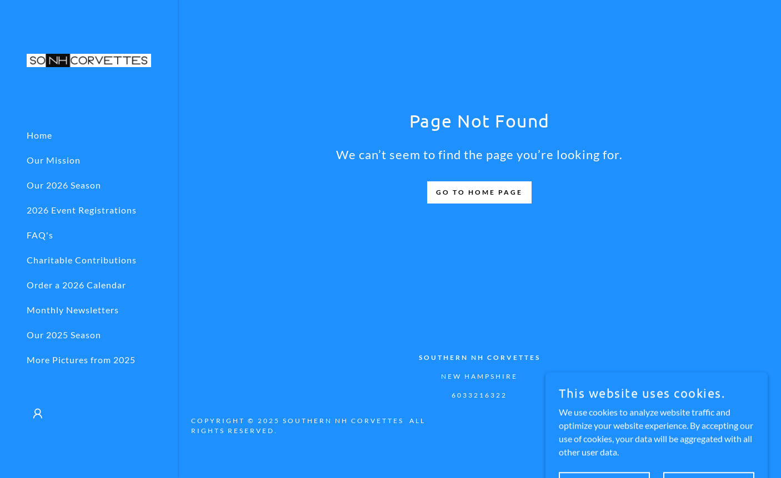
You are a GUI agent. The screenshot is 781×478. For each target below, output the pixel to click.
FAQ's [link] (40, 235)
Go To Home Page (479, 192)
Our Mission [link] (54, 160)
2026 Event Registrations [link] (82, 210)
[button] (38, 414)
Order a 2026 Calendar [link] (76, 284)
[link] (89, 59)
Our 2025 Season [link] (64, 334)
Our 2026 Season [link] (64, 185)
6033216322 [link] (479, 395)
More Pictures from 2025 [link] (81, 359)
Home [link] (39, 135)
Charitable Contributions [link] (82, 260)
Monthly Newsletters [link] (73, 309)
